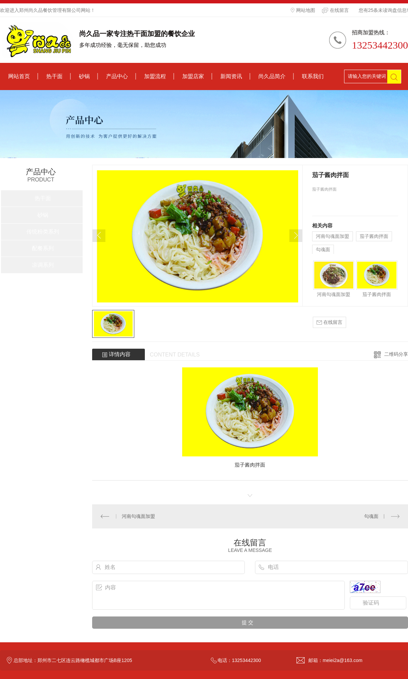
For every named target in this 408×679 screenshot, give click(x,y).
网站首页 (19, 76)
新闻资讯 (231, 76)
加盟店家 (193, 76)
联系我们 (313, 76)
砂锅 (84, 76)
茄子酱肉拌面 (374, 236)
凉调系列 (43, 265)
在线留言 (335, 10)
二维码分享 (396, 354)
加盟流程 (155, 76)
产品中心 (117, 76)
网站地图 (303, 10)
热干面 (54, 76)
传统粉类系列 (43, 231)
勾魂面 (323, 249)
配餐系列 (43, 248)
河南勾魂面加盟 (332, 236)
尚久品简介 (272, 76)
